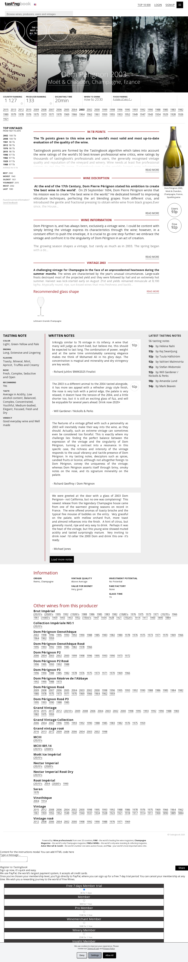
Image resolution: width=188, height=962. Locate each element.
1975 (36, 114)
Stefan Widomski (170, 367)
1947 (142, 114)
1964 (82, 114)
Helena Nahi (167, 346)
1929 (165, 114)
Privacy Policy (109, 948)
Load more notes (61, 559)
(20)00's (48, 614)
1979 (13, 114)
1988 (157, 109)
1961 (97, 114)
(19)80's (123, 614)
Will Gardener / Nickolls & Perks (163, 374)
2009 (36, 109)
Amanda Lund (168, 381)
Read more (152, 170)
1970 (59, 114)
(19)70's (165, 614)
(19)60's (45, 617)
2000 (97, 109)
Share (181, 869)
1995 (127, 109)
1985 (165, 109)
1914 (137, 617)
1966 (74, 114)
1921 (6, 119)
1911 (145, 617)
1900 (152, 617)
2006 (59, 109)
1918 (127, 813)
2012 (21, 109)
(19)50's (86, 617)
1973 (44, 114)
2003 (82, 109)
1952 (127, 114)
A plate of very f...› (122, 99)
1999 (104, 109)
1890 (160, 617)
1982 (180, 109)
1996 (119, 109)
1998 (112, 109)
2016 (36, 711)
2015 (6, 109)
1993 (135, 109)
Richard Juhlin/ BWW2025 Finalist (75, 371)
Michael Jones (62, 549)
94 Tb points (96, 131)
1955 (112, 114)
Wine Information (96, 220)
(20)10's (37, 614)
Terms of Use (93, 948)
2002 (89, 109)
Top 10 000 (144, 5)
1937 (89, 813)
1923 (112, 813)
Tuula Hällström (169, 356)
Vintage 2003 (96, 263)
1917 (135, 813)
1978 (21, 114)
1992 (142, 109)
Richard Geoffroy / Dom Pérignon (74, 483)
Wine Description (96, 178)
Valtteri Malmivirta (171, 361)
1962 (89, 114)
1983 (173, 109)
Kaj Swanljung (168, 351)
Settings (95, 955)
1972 (127, 655)
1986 (92, 614)
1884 (168, 617)
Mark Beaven (167, 386)
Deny (82, 955)
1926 (180, 114)
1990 (150, 109)
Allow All (109, 955)
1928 (173, 114)
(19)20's (128, 617)
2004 (74, 109)
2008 (44, 109)
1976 (28, 114)
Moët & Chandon (68, 81)
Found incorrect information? (16, 201)
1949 (135, 114)
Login (158, 5)
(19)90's (75, 614)
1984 (173, 690)
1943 (150, 114)
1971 (51, 114)
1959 (104, 114)
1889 (173, 813)
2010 (28, 109)
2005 (66, 109)
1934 (157, 114)
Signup (170, 5)
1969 (66, 114)
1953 (119, 114)
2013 (13, 109)
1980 (6, 114)
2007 (51, 109)
